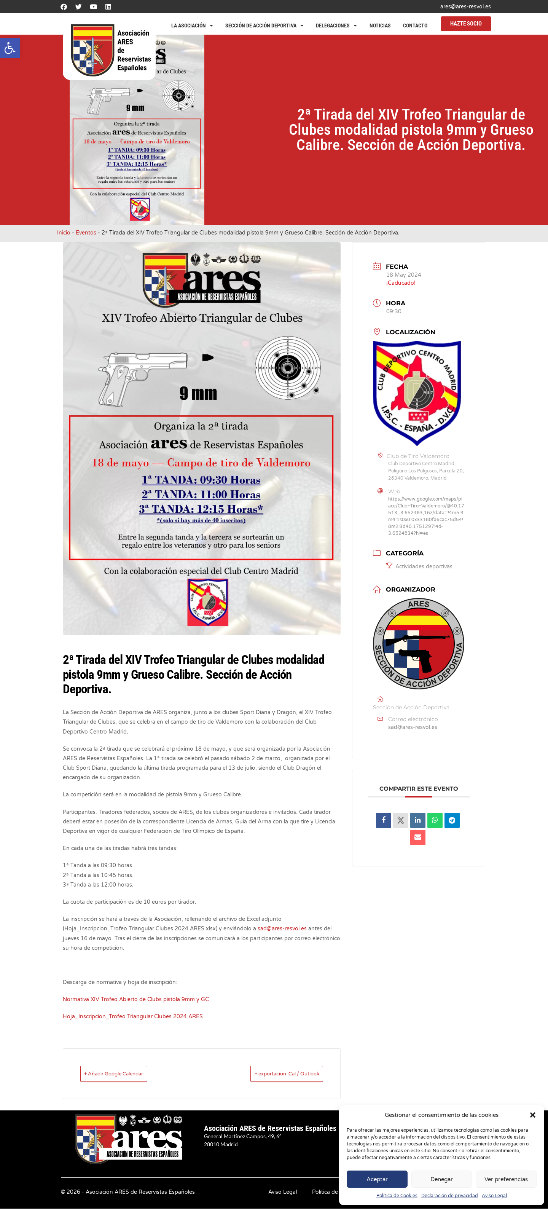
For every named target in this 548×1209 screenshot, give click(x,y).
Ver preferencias (506, 1179)
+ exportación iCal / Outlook (274, 1073)
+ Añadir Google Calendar (125, 1073)
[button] (10, 48)
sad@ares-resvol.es (282, 928)
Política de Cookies (396, 1195)
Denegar (441, 1179)
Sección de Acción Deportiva (264, 25)
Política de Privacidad (338, 1192)
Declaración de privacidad (449, 1195)
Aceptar (377, 1179)
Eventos (86, 233)
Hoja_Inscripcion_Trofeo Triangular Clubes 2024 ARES (133, 1016)
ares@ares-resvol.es (465, 6)
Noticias (380, 25)
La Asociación (192, 25)
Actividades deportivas (419, 566)
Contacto (415, 25)
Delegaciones (336, 25)
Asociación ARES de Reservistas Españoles (270, 1128)
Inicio (63, 233)
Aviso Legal (494, 1195)
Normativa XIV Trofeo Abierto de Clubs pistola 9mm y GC (136, 999)
